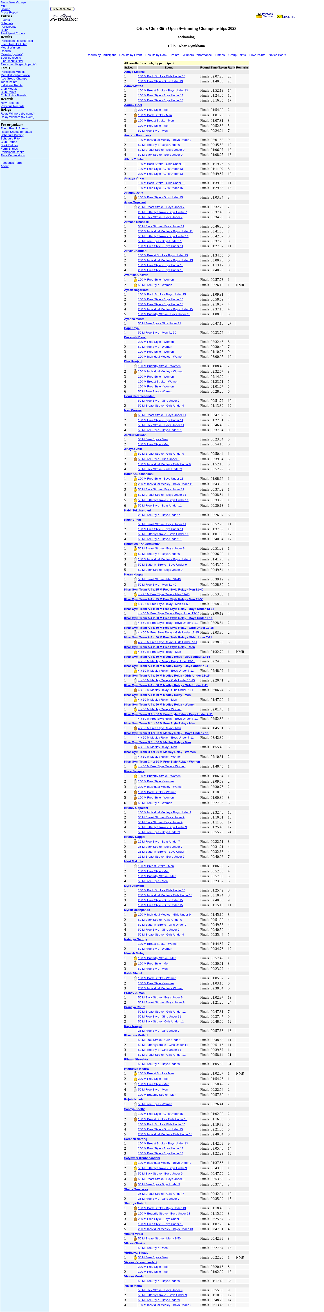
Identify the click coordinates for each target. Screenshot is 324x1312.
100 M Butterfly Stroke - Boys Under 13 (164, 1213)
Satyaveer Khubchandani (142, 1158)
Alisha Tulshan (134, 159)
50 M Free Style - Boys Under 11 (160, 241)
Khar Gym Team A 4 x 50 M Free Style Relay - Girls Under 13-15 (169, 627)
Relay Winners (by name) (17, 113)
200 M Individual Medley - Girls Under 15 (165, 895)
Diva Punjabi (133, 361)
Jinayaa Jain (133, 449)
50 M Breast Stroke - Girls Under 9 (161, 405)
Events (5, 20)
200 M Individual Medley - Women (160, 356)
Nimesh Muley (134, 953)
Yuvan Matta (133, 1285)
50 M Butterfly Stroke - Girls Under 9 (162, 924)
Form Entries (9, 148)
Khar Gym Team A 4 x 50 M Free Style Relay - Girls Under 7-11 (168, 637)
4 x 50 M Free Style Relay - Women (161, 766)
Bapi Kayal (132, 328)
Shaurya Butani (135, 1203)
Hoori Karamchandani (139, 396)
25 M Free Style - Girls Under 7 (158, 1030)
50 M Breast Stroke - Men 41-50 (159, 1238)
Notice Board (277, 55)
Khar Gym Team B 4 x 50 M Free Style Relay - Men (159, 723)
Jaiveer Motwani (135, 434)
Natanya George (135, 939)
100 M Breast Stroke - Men (156, 120)
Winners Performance (197, 55)
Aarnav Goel (133, 105)
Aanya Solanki (134, 71)
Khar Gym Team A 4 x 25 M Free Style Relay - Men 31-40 (163, 589)
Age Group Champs (14, 78)
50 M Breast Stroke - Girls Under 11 (162, 1011)
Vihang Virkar (133, 1233)
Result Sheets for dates (16, 131)
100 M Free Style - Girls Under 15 (160, 188)
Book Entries (9, 145)
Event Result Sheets (14, 128)
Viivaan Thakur (135, 1243)
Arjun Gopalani (135, 202)
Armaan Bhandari (136, 221)
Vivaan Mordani (135, 1276)
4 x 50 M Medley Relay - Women (159, 709)
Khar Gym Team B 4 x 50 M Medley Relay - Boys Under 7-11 (166, 733)
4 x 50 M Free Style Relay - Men (159, 651)
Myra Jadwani (134, 885)
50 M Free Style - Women (155, 285)
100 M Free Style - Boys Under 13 (160, 95)
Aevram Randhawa (137, 135)
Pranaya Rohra (134, 1007)
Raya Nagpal (133, 1026)
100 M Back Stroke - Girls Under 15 (161, 183)
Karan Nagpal (134, 574)
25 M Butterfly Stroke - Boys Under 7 (162, 212)
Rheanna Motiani (136, 1035)
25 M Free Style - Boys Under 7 (159, 515)
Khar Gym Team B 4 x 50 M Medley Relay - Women (160, 752)
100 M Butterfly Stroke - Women (159, 366)
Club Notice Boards (14, 95)
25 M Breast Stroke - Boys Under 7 (161, 207)
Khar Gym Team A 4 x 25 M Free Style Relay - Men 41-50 (163, 599)
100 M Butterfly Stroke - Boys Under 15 (164, 314)
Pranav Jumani (135, 993)
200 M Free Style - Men (153, 109)
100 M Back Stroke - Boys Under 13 (162, 1208)
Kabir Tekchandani (137, 510)
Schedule (7, 23)
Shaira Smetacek (136, 1189)
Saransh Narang (135, 1139)
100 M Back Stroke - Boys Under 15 (162, 294)
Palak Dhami (133, 973)
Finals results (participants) (18, 64)
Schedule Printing (12, 135)
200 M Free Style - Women (156, 341)
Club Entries (9, 142)
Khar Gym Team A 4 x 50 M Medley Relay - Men (157, 695)
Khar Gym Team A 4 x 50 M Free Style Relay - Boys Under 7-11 (168, 618)
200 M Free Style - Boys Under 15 (160, 304)
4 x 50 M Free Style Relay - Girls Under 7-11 (167, 642)
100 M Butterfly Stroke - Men (157, 876)
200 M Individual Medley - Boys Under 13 (165, 260)
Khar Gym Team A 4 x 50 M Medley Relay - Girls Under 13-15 (167, 675)
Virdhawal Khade (136, 1252)
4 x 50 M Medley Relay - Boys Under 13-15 (166, 661)
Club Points (8, 92)
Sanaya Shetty (134, 1109)
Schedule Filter (11, 138)
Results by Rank (156, 55)
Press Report (9, 12)
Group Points (237, 55)
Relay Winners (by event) (17, 117)
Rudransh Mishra (136, 1068)
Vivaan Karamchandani (140, 1262)
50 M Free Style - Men (153, 130)
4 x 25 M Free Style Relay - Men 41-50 (163, 604)
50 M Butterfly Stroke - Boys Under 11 (163, 236)
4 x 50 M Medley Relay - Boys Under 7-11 (166, 670)
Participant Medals (13, 71)
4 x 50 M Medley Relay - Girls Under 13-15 (166, 680)
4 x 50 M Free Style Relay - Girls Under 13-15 (168, 632)
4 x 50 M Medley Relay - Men (157, 699)
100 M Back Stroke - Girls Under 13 (161, 76)
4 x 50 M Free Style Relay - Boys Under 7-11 (168, 622)
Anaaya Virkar (134, 178)
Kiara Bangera (134, 771)
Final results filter (12, 61)
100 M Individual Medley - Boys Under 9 (164, 140)
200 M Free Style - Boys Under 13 (160, 100)
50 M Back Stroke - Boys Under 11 (161, 226)
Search (5, 9)
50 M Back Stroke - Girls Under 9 (160, 469)
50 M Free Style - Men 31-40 (157, 584)
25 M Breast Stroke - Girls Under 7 (161, 1193)
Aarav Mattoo (133, 86)
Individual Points (11, 85)
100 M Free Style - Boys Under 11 (160, 246)
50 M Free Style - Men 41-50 (157, 332)
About (5, 166)
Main (4, 5)
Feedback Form (11, 162)
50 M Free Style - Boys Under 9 (159, 144)
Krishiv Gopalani (136, 808)
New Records (10, 102)
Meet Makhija (133, 861)
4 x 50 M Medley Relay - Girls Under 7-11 (165, 690)
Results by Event (130, 55)
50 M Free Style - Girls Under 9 (158, 400)
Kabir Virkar (132, 519)
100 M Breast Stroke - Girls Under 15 (162, 1119)
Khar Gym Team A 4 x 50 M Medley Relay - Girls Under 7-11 (166, 685)
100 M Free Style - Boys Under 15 (160, 299)
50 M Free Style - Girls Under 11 (159, 323)
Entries (220, 55)
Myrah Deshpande (137, 910)
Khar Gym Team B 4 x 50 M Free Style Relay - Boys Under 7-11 (168, 714)
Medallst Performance (15, 75)
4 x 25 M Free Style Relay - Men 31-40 (163, 594)
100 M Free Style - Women (156, 279)
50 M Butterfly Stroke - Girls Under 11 (163, 1045)
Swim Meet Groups (13, 2)
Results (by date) (12, 54)
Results (6, 51)
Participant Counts (13, 33)
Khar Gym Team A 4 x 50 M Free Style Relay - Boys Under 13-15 (169, 609)
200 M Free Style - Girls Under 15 (160, 900)
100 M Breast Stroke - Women (158, 381)
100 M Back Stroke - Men (155, 115)
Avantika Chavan (136, 275)
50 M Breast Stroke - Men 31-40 (159, 579)
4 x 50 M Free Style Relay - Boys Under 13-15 (168, 613)
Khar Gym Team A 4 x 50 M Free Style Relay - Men (159, 647)
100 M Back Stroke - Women (157, 792)
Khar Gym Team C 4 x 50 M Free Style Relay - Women (162, 761)
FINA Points (257, 55)
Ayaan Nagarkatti (136, 290)
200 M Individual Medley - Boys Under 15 (165, 309)
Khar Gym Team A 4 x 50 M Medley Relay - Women (160, 704)
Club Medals (9, 88)
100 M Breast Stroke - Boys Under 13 (163, 90)
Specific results (11, 57)
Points (175, 55)
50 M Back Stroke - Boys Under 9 (160, 154)
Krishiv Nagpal (134, 837)
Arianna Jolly (133, 192)
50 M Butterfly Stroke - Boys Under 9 (162, 564)
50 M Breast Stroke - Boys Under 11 (162, 415)
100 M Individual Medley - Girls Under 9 (164, 464)
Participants (8, 26)
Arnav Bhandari (135, 250)
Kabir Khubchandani (138, 474)
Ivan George (133, 410)
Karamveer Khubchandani (142, 543)
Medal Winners (11, 47)
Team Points (9, 82)
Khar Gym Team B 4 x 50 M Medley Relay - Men (157, 742)
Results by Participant (101, 55)
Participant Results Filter (17, 40)
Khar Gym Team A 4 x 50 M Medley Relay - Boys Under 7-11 (166, 666)
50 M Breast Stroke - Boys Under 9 (161, 149)
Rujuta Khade (134, 1099)
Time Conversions (13, 155)
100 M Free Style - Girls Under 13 (160, 81)
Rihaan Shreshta (136, 1059)
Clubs (4, 30)
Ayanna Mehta (134, 319)
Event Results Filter (14, 44)
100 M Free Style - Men (153, 125)
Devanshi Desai (135, 337)
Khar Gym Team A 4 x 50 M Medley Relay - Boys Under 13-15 (167, 656)
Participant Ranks (12, 152)
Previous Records (12, 106)
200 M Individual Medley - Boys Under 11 (165, 231)
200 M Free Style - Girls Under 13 (160, 173)
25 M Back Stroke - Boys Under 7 (160, 217)
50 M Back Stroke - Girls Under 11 (161, 1021)
